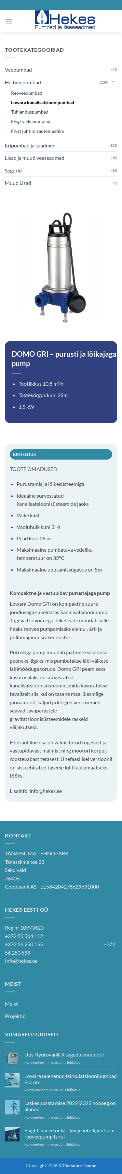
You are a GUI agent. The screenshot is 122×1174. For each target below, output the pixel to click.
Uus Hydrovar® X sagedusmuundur (64, 1054)
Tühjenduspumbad (29, 112)
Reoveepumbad (26, 93)
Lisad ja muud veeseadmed (34, 158)
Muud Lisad (18, 183)
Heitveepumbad (23, 82)
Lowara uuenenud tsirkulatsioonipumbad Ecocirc (70, 1079)
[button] (9, 21)
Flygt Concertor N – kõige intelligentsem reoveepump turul (69, 1133)
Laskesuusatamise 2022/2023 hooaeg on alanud (70, 1106)
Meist (11, 1004)
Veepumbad (18, 69)
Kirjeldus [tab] (24, 454)
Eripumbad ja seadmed (30, 145)
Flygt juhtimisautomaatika (37, 131)
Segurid (13, 170)
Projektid (15, 1016)
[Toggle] (113, 82)
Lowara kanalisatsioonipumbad (42, 102)
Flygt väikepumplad (30, 121)
